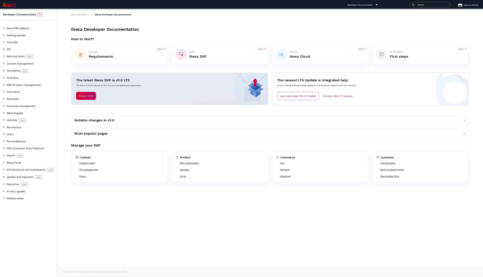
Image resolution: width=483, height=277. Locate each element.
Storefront (285, 176)
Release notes (15, 198)
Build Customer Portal (392, 169)
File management (88, 169)
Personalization (16, 141)
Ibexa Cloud (14, 162)
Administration (20, 56)
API (9, 49)
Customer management (21, 106)
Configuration (387, 163)
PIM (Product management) (24, 85)
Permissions (14, 127)
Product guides (16, 191)
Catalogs (184, 169)
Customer (385, 157)
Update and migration (24, 177)
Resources (17, 184)
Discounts (13, 99)
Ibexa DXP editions (18, 28)
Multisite (16, 120)
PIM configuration (189, 163)
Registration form (389, 176)
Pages (82, 176)
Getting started (16, 35)
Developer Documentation (19, 14)
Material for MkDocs (120, 271)
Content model (87, 163)
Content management (20, 63)
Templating (17, 71)
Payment (284, 169)
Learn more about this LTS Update (298, 96)
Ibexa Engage (15, 113)
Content (83, 157)
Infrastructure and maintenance (30, 170)
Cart (282, 163)
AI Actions (13, 78)
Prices (183, 176)
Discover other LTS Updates (338, 96)
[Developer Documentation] (10, 5)
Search (15, 155)
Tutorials (12, 42)
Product (183, 157)
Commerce (13, 92)
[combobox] (429, 4)
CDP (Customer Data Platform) (25, 148)
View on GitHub (467, 5)
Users (10, 134)
